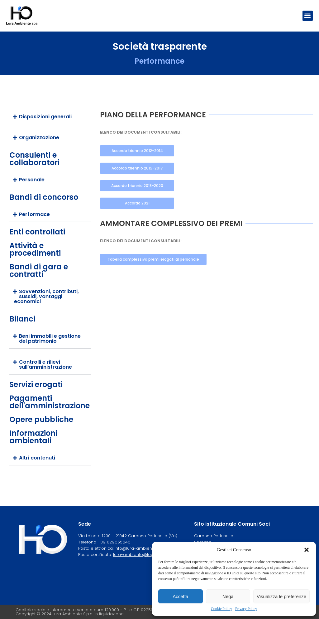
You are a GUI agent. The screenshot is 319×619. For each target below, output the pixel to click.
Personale (32, 179)
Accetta (180, 596)
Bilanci (22, 319)
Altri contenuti (37, 457)
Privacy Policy (246, 609)
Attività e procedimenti (35, 249)
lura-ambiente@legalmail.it (141, 555)
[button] (306, 550)
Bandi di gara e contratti (38, 270)
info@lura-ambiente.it (137, 548)
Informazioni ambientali (33, 437)
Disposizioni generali (45, 116)
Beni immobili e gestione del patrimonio (50, 338)
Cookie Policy (221, 609)
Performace (34, 214)
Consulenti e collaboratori (34, 159)
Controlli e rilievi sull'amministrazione (45, 364)
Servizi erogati (36, 384)
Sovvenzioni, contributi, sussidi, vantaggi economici (46, 296)
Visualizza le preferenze (281, 596)
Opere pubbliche (41, 419)
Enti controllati (37, 232)
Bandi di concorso (43, 197)
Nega (228, 596)
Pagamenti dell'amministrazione (49, 402)
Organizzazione (39, 137)
